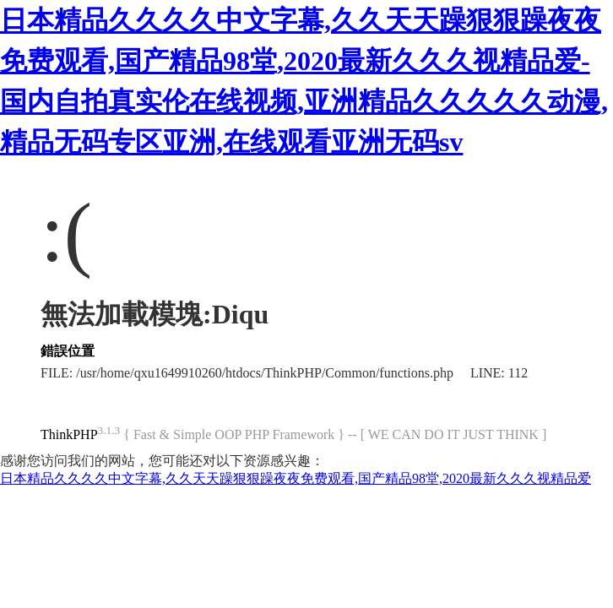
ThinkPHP (69, 434)
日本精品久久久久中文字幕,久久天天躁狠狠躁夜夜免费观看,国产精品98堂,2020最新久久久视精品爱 (295, 478)
